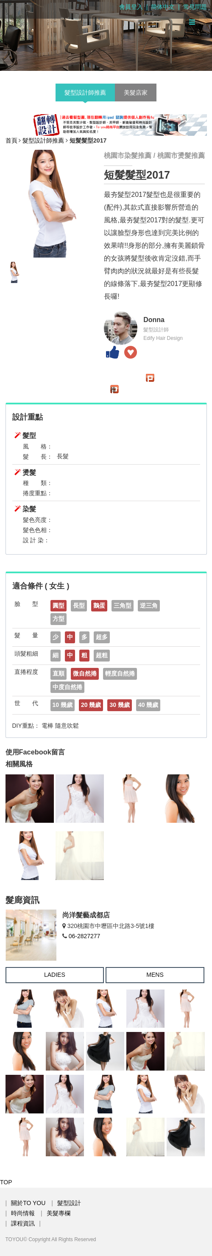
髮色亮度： (38, 519)
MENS (154, 974)
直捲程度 (26, 671)
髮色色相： (38, 530)
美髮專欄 (58, 1213)
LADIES (54, 974)
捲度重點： (38, 493)
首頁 (11, 140)
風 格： (38, 446)
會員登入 (131, 6)
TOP (6, 1182)
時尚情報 (23, 1213)
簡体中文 (163, 6)
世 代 (26, 703)
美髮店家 (136, 92)
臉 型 (26, 603)
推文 (113, 389)
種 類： (38, 482)
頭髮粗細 (26, 653)
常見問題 (195, 6)
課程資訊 (23, 1223)
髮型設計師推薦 (85, 92)
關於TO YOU (28, 1203)
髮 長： (38, 456)
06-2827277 (84, 936)
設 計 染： (36, 540)
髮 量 (26, 635)
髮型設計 (69, 1203)
